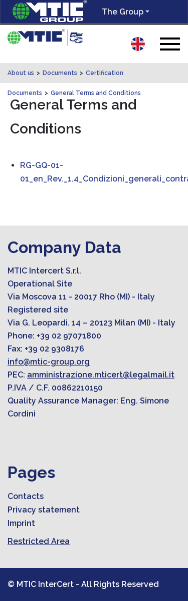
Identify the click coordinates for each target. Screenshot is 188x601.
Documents (60, 73)
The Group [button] (122, 11)
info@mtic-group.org (49, 361)
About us (21, 73)
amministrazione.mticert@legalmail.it (100, 375)
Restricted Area (39, 541)
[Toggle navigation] (169, 44)
